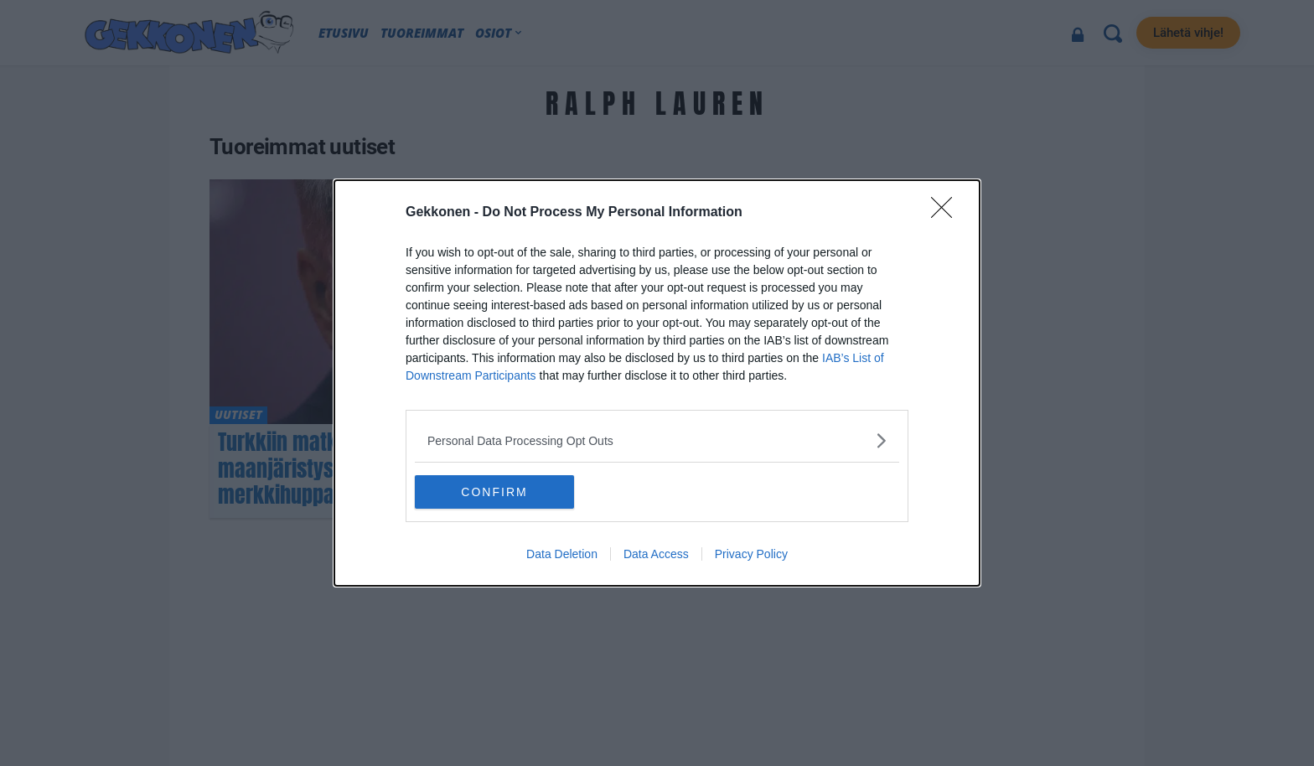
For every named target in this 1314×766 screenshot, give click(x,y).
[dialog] (657, 383)
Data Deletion (562, 554)
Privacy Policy (751, 554)
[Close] (947, 213)
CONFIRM (494, 491)
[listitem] (657, 440)
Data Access (656, 554)
